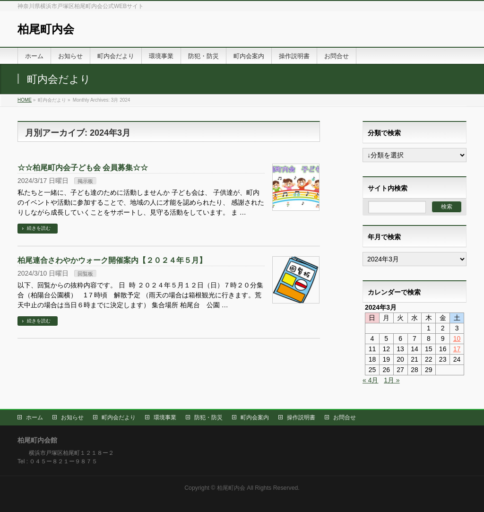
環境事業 (165, 417)
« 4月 (370, 380)
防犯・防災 (208, 417)
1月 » (391, 380)
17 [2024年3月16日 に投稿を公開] (457, 349)
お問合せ (344, 417)
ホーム (34, 417)
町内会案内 (255, 417)
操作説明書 (301, 417)
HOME (24, 100)
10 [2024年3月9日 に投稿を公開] (457, 338)
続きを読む (39, 228)
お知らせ (72, 417)
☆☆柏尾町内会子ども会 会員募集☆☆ (82, 168)
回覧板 (85, 274)
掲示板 (85, 181)
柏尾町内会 (45, 29)
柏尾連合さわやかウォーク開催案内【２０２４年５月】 (112, 260)
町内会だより (119, 417)
